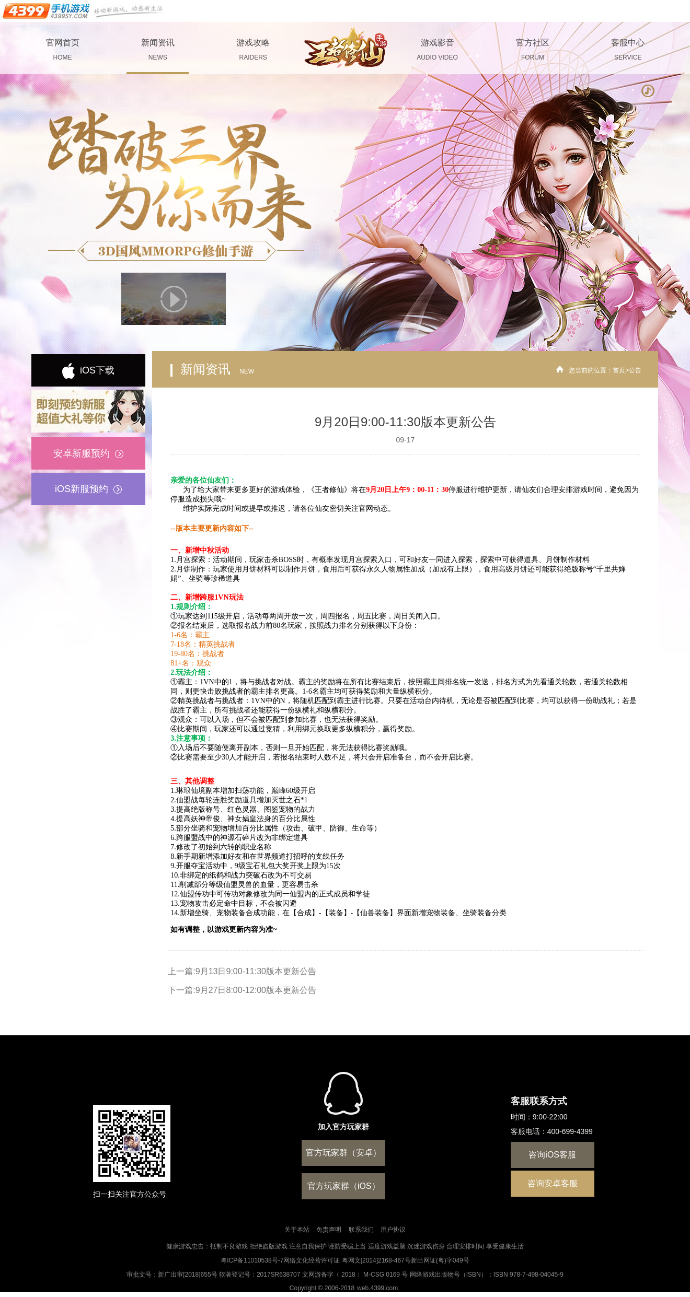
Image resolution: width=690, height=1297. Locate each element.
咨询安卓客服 (552, 1183)
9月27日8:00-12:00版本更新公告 (256, 990)
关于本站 (296, 1229)
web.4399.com (377, 1288)
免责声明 (328, 1229)
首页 (619, 370)
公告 (635, 370)
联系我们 (361, 1229)
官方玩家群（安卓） (343, 1152)
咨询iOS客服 (552, 1154)
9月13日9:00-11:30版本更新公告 (256, 971)
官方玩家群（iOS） (343, 1186)
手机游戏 (83, 11)
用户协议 (393, 1229)
